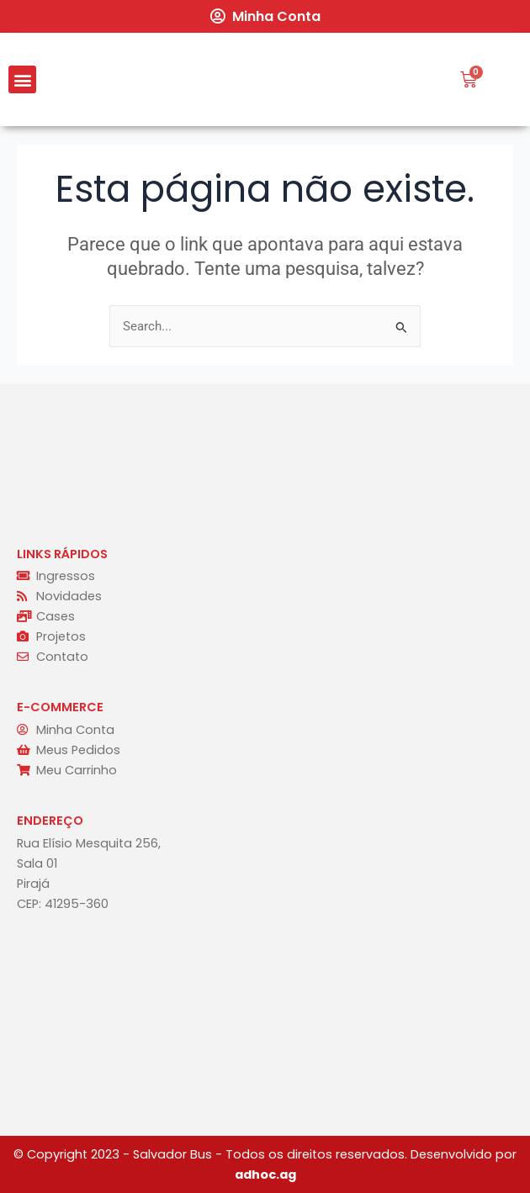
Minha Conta (276, 16)
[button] (22, 79)
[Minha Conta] (217, 16)
